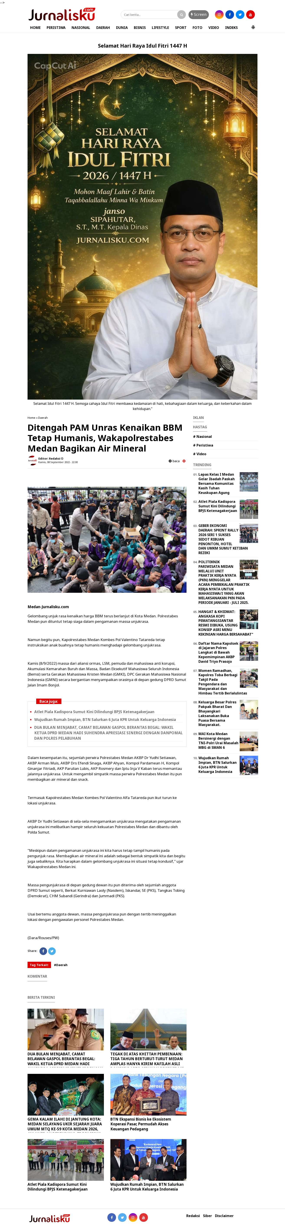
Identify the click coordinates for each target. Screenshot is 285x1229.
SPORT (181, 27)
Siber (207, 1216)
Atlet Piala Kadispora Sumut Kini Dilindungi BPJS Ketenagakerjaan (94, 711)
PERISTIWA (56, 27)
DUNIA (122, 27)
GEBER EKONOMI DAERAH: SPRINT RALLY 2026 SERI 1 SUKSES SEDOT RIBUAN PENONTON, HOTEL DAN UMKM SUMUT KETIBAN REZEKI (223, 539)
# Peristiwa (203, 445)
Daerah (43, 418)
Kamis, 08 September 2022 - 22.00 (58, 462)
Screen (198, 14)
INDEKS (231, 27)
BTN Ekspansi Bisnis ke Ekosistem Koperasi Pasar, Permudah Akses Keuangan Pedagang (140, 1124)
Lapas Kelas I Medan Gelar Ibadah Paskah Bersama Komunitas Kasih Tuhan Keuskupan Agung (216, 483)
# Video (199, 454)
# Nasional (202, 436)
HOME (35, 27)
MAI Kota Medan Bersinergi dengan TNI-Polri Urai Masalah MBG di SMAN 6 (218, 740)
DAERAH (103, 27)
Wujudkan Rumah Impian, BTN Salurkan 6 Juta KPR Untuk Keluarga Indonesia (105, 719)
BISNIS (140, 27)
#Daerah (60, 965)
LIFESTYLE (160, 27)
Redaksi (193, 1216)
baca (174, 461)
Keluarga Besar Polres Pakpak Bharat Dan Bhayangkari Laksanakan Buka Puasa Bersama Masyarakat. (217, 713)
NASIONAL (81, 27)
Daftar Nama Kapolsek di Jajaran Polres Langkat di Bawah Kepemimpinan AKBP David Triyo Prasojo (218, 652)
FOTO (197, 27)
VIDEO (213, 27)
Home (31, 418)
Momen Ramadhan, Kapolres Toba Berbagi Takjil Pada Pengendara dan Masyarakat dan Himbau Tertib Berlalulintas (222, 682)
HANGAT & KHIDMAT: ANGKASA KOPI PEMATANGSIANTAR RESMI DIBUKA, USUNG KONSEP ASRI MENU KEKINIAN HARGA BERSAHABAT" (225, 623)
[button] (253, 25)
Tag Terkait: (39, 965)
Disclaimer (224, 1216)
